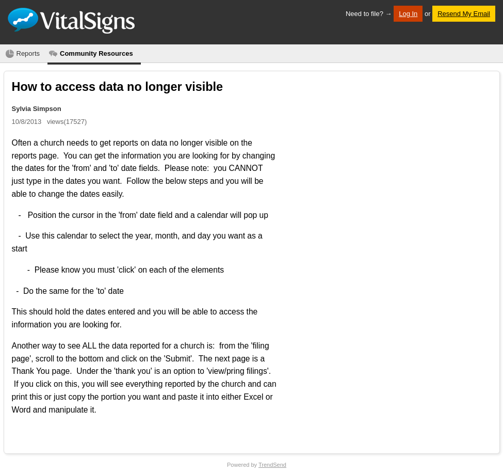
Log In (408, 14)
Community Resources (96, 53)
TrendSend (272, 465)
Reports (28, 53)
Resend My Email (463, 14)
